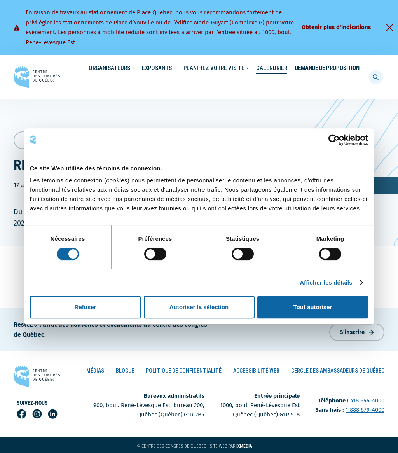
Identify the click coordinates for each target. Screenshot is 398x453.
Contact (333, 68)
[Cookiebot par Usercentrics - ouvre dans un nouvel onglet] (334, 140)
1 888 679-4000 (365, 408)
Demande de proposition (327, 83)
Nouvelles (242, 68)
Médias (95, 369)
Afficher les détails (326, 282)
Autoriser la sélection (199, 307)
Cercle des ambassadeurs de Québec (337, 369)
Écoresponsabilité (200, 68)
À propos (304, 68)
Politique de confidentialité (184, 369)
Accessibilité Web (256, 369)
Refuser (85, 307)
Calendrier (271, 83)
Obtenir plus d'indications (336, 27)
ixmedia (249, 444)
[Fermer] (389, 27)
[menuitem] (356, 67)
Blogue (125, 369)
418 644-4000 (367, 398)
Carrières (274, 68)
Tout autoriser (312, 307)
